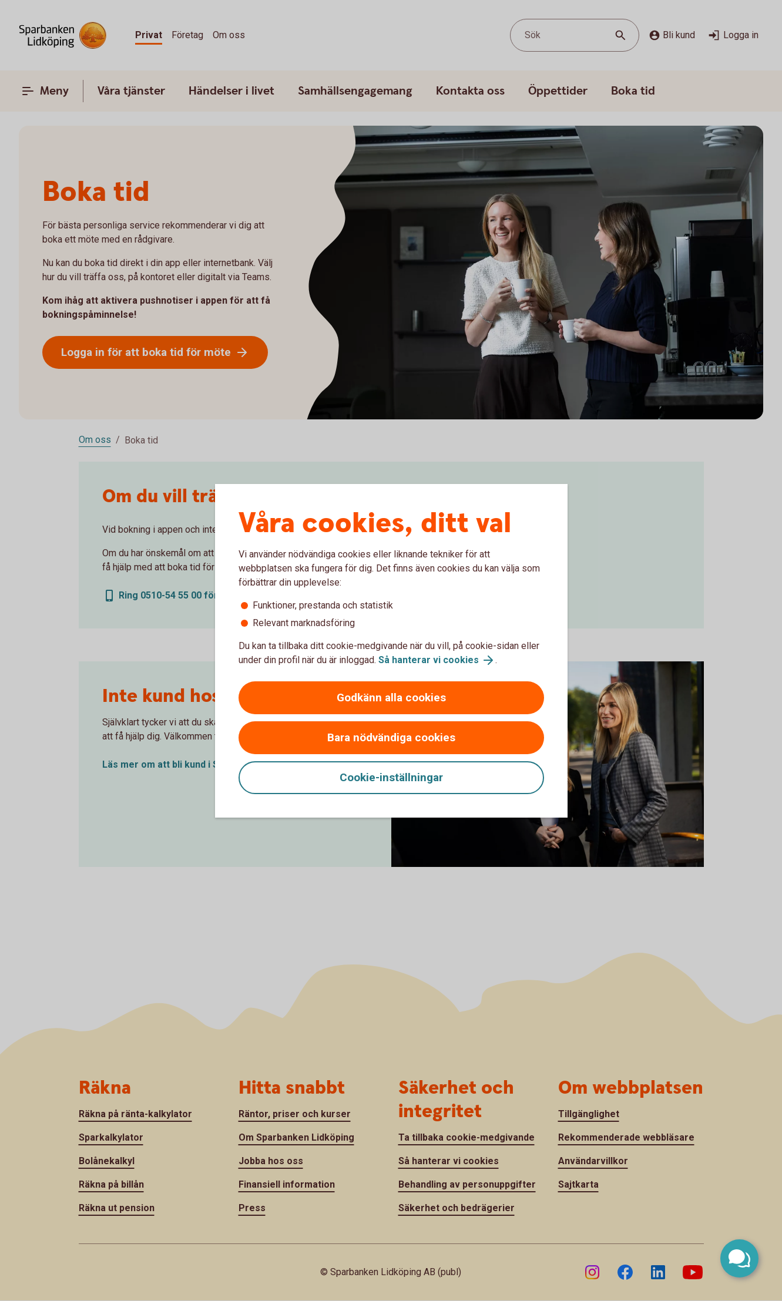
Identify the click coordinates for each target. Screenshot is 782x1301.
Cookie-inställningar (391, 777)
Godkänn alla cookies (391, 697)
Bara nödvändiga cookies (391, 737)
